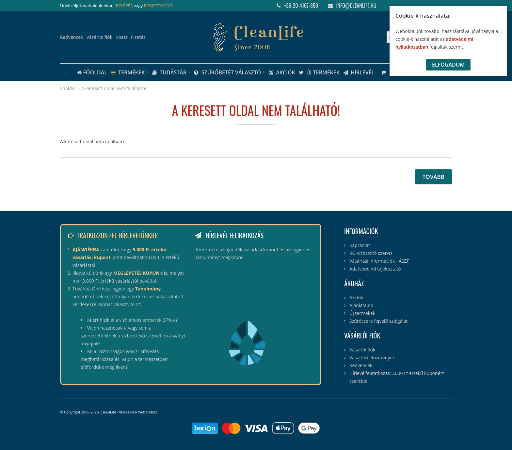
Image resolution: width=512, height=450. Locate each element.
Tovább (433, 176)
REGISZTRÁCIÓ (158, 5)
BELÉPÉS (124, 5)
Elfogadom (448, 64)
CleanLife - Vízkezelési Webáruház (129, 412)
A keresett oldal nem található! (113, 88)
